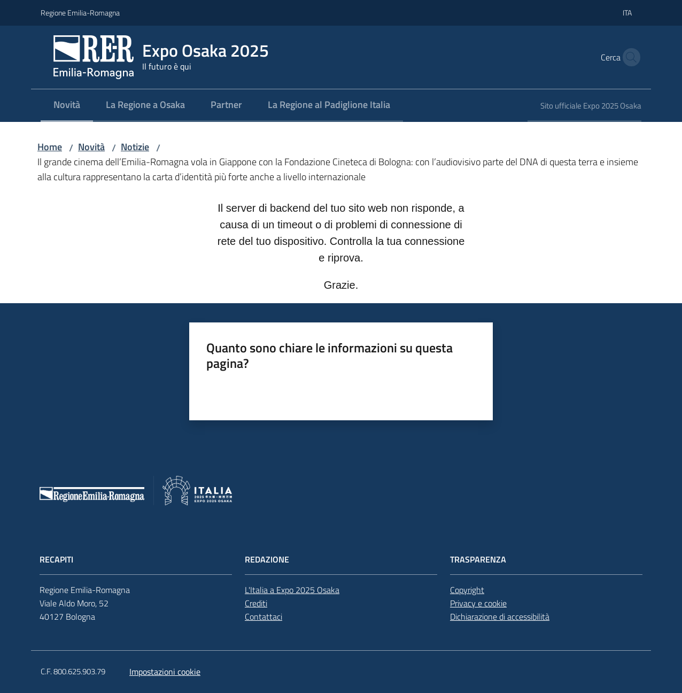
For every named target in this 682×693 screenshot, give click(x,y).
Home (49, 147)
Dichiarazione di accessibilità (499, 616)
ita (627, 12)
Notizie (135, 147)
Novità (91, 147)
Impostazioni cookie (164, 671)
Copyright (467, 589)
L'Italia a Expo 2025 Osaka (292, 589)
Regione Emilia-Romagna (80, 12)
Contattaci (263, 616)
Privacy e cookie (478, 603)
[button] (628, 57)
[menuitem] (67, 105)
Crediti (256, 603)
